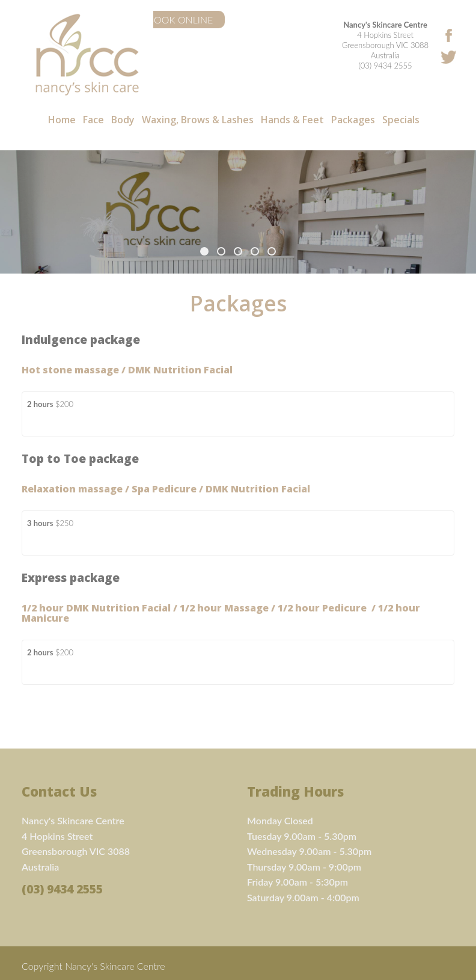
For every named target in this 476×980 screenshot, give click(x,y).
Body (123, 120)
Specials (401, 120)
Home (62, 120)
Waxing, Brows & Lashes (198, 120)
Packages (353, 120)
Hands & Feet (292, 120)
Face (93, 120)
